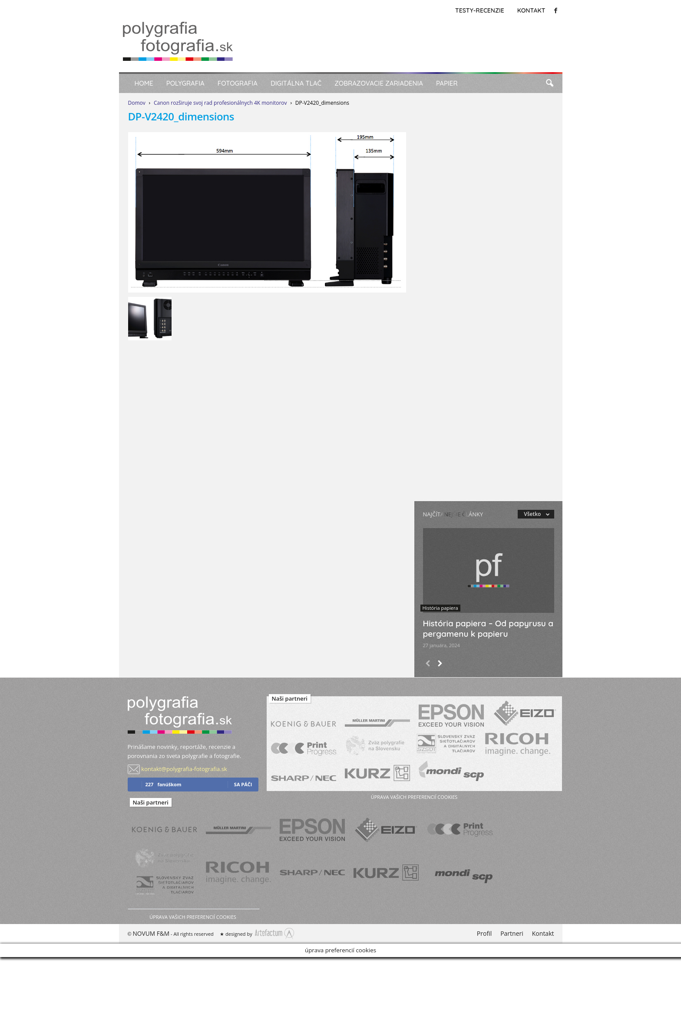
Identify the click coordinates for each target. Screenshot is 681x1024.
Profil (484, 933)
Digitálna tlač (296, 83)
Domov (136, 102)
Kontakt (531, 10)
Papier (447, 83)
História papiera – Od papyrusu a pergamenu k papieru (488, 628)
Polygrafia (185, 83)
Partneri (511, 933)
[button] (549, 83)
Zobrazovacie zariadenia (378, 83)
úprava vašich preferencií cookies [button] (192, 917)
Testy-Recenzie (479, 10)
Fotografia (238, 83)
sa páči (243, 784)
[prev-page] (428, 664)
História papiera (440, 608)
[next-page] (440, 664)
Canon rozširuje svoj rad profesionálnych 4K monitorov (220, 102)
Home (144, 83)
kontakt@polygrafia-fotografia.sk (184, 769)
